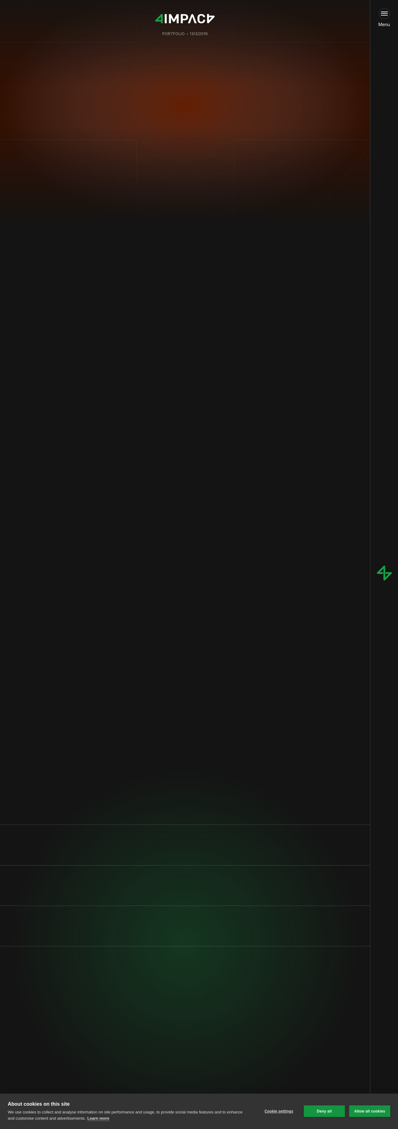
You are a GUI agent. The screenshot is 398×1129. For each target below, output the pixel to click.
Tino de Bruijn (218, 220)
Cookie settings (279, 1111)
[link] (179, 1061)
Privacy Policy (89, 1049)
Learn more (98, 1118)
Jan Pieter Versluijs (181, 220)
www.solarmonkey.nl (127, 748)
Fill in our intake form (175, 1060)
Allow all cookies (369, 1111)
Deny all (324, 1111)
